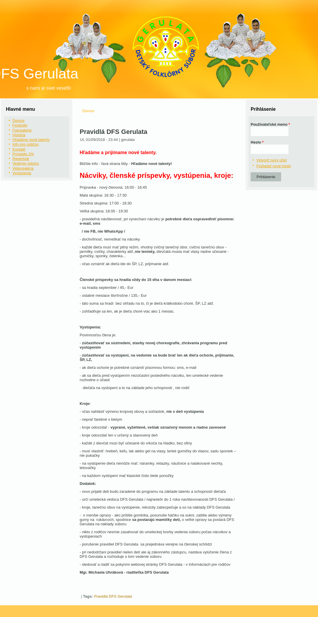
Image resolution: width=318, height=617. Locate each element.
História (19, 135)
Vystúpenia (22, 173)
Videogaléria (23, 168)
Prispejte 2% (23, 154)
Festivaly (20, 125)
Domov (19, 120)
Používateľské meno (270, 124)
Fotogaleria (22, 130)
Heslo (257, 142)
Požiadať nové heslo (274, 166)
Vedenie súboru (26, 163)
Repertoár (21, 158)
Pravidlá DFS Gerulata (113, 596)
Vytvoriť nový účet (272, 160)
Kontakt (19, 149)
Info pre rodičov (26, 144)
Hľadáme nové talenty (31, 139)
